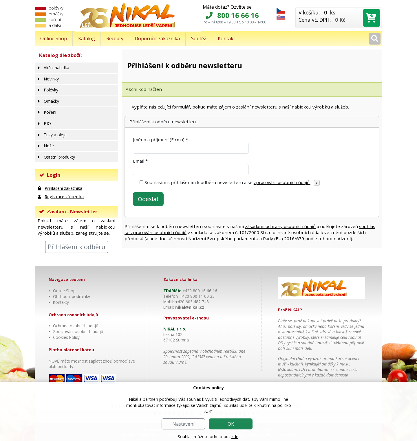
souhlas (193, 399)
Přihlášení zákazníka (63, 188)
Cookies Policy (66, 337)
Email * (140, 161)
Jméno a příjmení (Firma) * (160, 139)
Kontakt (226, 38)
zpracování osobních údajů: (282, 182)
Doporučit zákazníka (157, 38)
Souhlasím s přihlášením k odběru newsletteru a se (227, 182)
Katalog (86, 38)
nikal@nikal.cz (189, 307)
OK (231, 424)
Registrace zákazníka (64, 196)
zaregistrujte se (92, 233)
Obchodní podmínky (71, 296)
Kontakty (61, 302)
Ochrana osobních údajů (75, 325)
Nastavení (183, 424)
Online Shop (53, 38)
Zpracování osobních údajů (78, 331)
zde (234, 436)
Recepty (114, 38)
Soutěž (198, 38)
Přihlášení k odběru (76, 246)
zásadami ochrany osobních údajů (280, 226)
